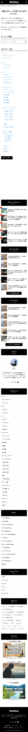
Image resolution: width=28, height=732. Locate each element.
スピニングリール (9, 55)
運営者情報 (7, 725)
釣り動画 (8, 138)
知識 (5, 124)
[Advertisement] (14, 183)
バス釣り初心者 (8, 127)
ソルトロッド (8, 67)
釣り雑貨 (6, 102)
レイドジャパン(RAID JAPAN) (8, 554)
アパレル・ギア (7, 87)
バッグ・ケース (8, 89)
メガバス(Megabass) (6, 531)
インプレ (3, 606)
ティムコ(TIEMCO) (5, 557)
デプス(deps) (4, 537)
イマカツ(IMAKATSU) (6, 560)
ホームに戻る (6, 157)
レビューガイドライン (16, 725)
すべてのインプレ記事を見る (13, 344)
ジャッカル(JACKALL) (6, 528)
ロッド (4, 63)
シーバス (3, 586)
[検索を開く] (26, 2)
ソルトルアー (8, 80)
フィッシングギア (9, 92)
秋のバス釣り (9, 117)
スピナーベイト (21, 628)
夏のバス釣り (9, 114)
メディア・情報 (7, 131)
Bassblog (12, 730)
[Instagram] (15, 382)
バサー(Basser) (5, 623)
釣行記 (6, 151)
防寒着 (6, 97)
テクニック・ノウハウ (9, 107)
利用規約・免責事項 (8, 727)
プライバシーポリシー (19, 727)
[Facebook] (12, 382)
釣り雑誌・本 (9, 136)
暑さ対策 (6, 94)
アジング (3, 590)
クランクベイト (5, 628)
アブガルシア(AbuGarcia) (7, 524)
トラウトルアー (8, 77)
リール (4, 53)
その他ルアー (8, 82)
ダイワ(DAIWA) (4, 521)
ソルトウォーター (5, 580)
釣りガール (7, 148)
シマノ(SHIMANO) (5, 518)
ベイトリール (8, 58)
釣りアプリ (9, 141)
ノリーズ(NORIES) (5, 547)
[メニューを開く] (2, 2)
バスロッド (7, 65)
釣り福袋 (6, 100)
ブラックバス (18, 623)
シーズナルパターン (10, 109)
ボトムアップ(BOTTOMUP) (7, 544)
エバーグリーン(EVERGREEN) (8, 534)
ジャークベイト (13, 628)
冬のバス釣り (9, 119)
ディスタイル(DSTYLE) (6, 541)
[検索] (25, 41)
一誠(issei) (3, 564)
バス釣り (3, 577)
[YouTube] (18, 382)
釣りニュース (8, 146)
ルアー (4, 72)
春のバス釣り (9, 111)
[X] (10, 382)
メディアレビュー (9, 134)
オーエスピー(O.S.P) (6, 551)
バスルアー (7, 74)
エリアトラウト (4, 593)
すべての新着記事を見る (13, 293)
